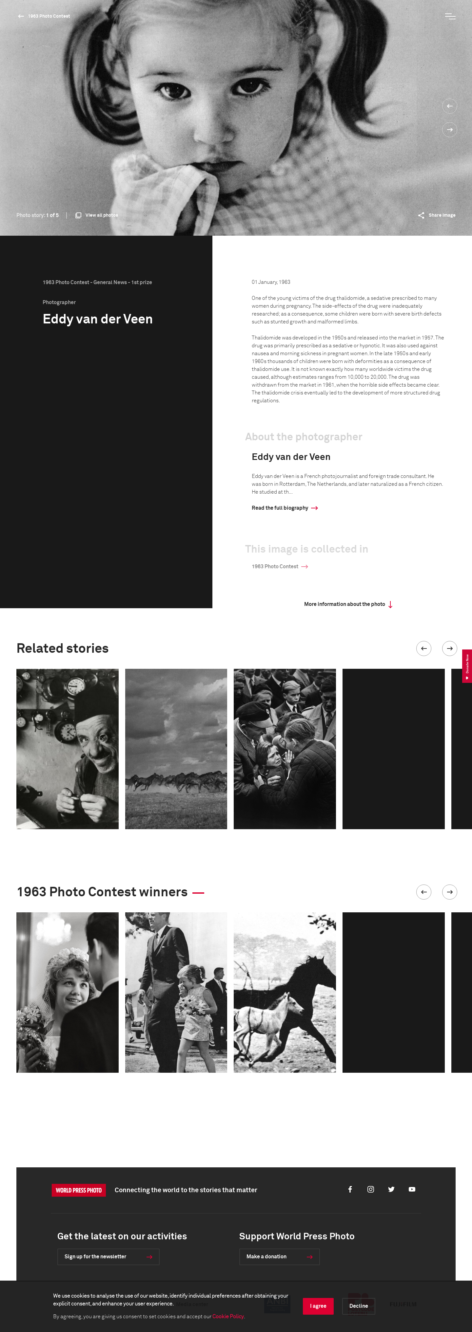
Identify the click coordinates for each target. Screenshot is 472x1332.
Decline (358, 1306)
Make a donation (266, 1256)
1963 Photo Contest (49, 16)
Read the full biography (280, 508)
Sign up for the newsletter (95, 1256)
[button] (423, 648)
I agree (318, 1306)
